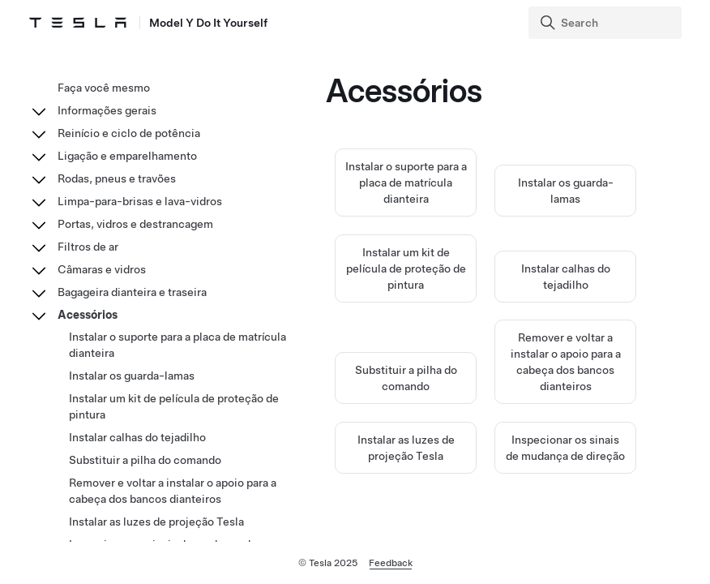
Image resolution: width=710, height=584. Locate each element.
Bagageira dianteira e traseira (132, 292)
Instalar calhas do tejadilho (137, 437)
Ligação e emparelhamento (127, 155)
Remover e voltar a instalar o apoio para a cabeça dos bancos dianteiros (172, 490)
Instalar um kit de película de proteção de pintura (406, 268)
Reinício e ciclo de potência (129, 133)
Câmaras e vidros (102, 269)
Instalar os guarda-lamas (132, 375)
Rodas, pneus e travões (117, 178)
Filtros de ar (88, 246)
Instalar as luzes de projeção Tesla (156, 521)
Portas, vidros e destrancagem (135, 223)
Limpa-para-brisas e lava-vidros (140, 201)
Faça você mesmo (104, 87)
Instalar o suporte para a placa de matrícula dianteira (406, 182)
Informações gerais (107, 110)
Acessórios (88, 314)
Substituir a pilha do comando (145, 459)
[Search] (606, 23)
